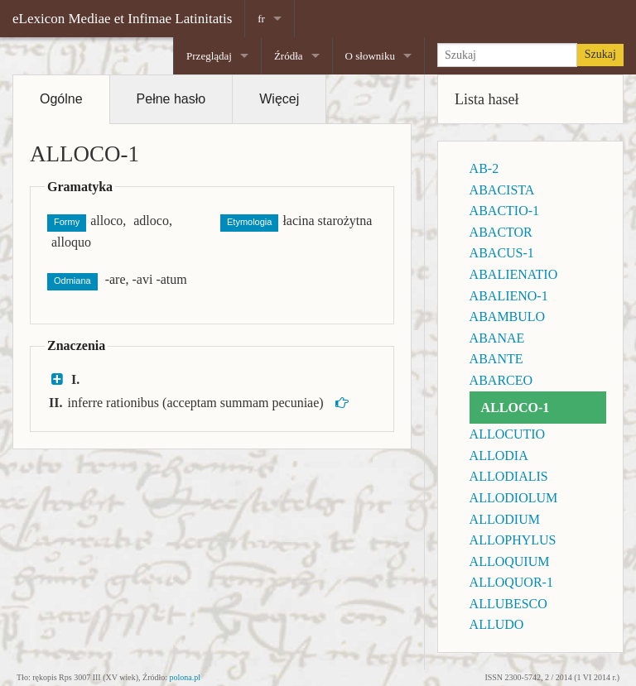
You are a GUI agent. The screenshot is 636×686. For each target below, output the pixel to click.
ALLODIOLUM (514, 498)
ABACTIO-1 (504, 211)
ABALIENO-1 (509, 296)
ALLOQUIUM (510, 561)
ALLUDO (497, 624)
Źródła (288, 56)
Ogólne (61, 99)
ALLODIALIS (509, 476)
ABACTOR (501, 232)
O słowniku (370, 56)
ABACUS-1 (502, 253)
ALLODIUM (505, 519)
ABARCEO (501, 380)
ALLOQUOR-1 (511, 582)
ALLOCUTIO (508, 434)
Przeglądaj (209, 56)
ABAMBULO (508, 316)
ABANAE (497, 338)
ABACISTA (502, 190)
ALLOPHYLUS (513, 540)
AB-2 (484, 168)
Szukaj (600, 54)
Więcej (279, 99)
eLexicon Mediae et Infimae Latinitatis (122, 18)
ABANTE (496, 359)
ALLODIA (499, 456)
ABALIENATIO (514, 274)
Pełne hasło (171, 99)
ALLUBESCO (508, 604)
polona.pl (185, 677)
